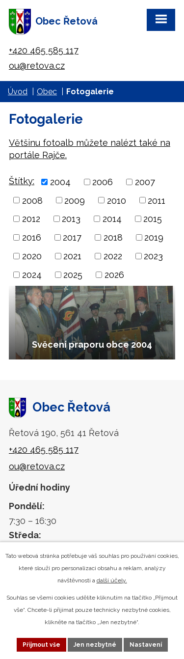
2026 (114, 275)
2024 (32, 275)
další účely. (112, 580)
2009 (74, 200)
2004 (60, 182)
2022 (113, 256)
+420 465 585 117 (44, 50)
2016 (31, 237)
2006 (102, 182)
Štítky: (21, 181)
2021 (72, 256)
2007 (145, 182)
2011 (156, 200)
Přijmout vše (41, 644)
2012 (31, 219)
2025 (72, 275)
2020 (32, 256)
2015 (152, 219)
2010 (116, 200)
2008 (32, 200)
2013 (71, 219)
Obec (47, 91)
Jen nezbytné (95, 644)
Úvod (17, 91)
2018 (113, 237)
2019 (153, 237)
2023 (153, 256)
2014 (112, 219)
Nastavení (146, 644)
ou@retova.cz (37, 65)
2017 (72, 237)
